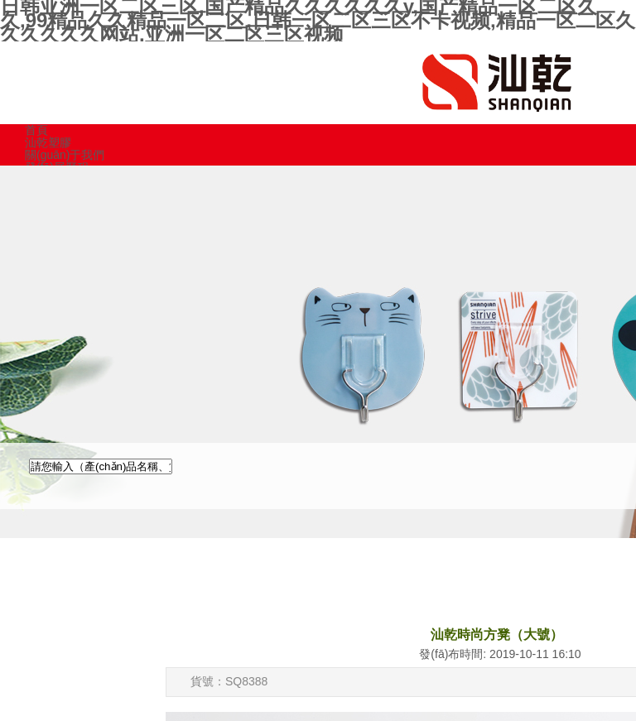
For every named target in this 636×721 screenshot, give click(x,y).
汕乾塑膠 (48, 142)
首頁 (36, 130)
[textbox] (100, 466)
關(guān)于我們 (64, 154)
